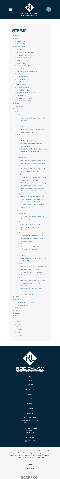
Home (17, 35)
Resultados (20, 308)
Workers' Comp (20, 46)
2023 (18, 123)
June (20, 174)
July (20, 166)
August (21, 126)
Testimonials (19, 106)
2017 (18, 252)
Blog (16, 109)
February (22, 115)
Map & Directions (30, 423)
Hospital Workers (22, 82)
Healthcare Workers (23, 79)
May (20, 138)
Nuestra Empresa (22, 305)
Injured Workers (22, 84)
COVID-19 (20, 68)
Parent (19, 321)
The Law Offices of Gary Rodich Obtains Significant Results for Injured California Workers (33, 204)
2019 (18, 210)
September (22, 157)
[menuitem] (30, 464)
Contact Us (18, 310)
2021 (18, 135)
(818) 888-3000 (30, 432)
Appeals (19, 49)
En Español (18, 299)
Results (17, 296)
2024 (18, 112)
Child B (19, 324)
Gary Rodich (21, 41)
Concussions (21, 63)
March (21, 193)
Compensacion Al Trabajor (25, 302)
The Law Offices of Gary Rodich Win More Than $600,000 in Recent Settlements (31, 227)
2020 (18, 154)
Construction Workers (24, 66)
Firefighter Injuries (23, 76)
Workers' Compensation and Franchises (33, 280)
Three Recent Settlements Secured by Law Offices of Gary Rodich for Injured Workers (32, 238)
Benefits (19, 60)
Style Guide (18, 316)
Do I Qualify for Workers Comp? (27, 71)
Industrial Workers (23, 87)
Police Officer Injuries (24, 90)
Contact (19, 329)
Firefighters (20, 74)
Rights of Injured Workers (25, 98)
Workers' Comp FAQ (28, 294)
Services (19, 335)
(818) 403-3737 (30, 430)
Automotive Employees (24, 55)
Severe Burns (21, 95)
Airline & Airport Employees (25, 52)
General (19, 332)
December (22, 255)
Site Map (17, 313)
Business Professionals (24, 58)
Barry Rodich (21, 44)
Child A (19, 327)
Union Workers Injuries (24, 101)
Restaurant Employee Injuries (26, 92)
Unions (17, 103)
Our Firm (17, 38)
